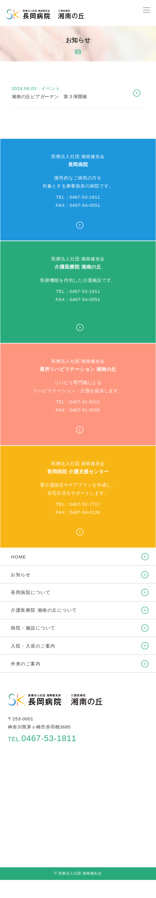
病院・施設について (33, 627)
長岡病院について (30, 592)
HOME (18, 556)
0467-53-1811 (42, 738)
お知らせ (21, 574)
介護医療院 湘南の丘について (44, 610)
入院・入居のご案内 (33, 645)
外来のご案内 (25, 663)
